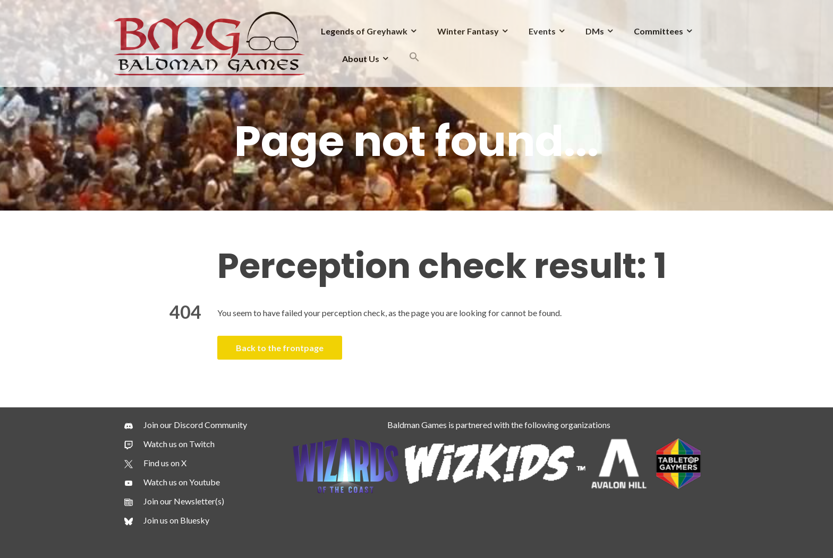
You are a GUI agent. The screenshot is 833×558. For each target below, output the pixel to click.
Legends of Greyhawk (364, 31)
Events (542, 31)
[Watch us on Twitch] (169, 444)
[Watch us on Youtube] (172, 482)
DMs (594, 31)
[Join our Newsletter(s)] (174, 501)
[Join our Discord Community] (186, 425)
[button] (414, 59)
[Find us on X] (155, 463)
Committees (658, 31)
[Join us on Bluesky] (167, 520)
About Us (360, 59)
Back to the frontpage (280, 348)
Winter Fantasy (468, 31)
